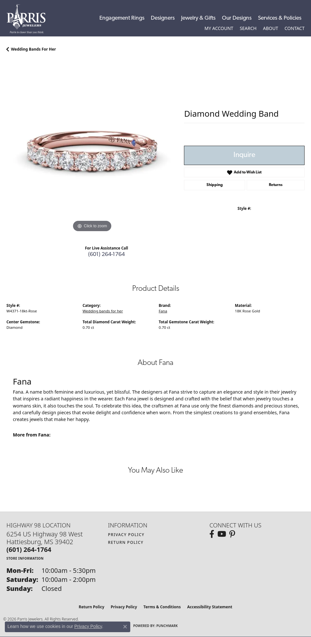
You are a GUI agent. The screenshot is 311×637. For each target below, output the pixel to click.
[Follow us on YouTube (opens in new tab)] (221, 534)
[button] (219, 28)
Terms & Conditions (162, 607)
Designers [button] (163, 18)
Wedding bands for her (33, 49)
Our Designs (237, 18)
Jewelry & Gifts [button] (198, 18)
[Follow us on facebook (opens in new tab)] (211, 534)
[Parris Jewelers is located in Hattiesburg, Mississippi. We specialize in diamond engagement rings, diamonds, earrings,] (29, 19)
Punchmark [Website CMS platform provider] (167, 625)
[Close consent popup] (125, 627)
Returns (275, 185)
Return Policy (126, 542)
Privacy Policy (126, 534)
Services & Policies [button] (279, 18)
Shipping (214, 185)
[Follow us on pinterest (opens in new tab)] (232, 534)
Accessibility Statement (209, 607)
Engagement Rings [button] (121, 18)
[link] (295, 28)
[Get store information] (25, 558)
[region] (92, 147)
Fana (163, 311)
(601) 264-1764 (106, 254)
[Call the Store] (28, 549)
